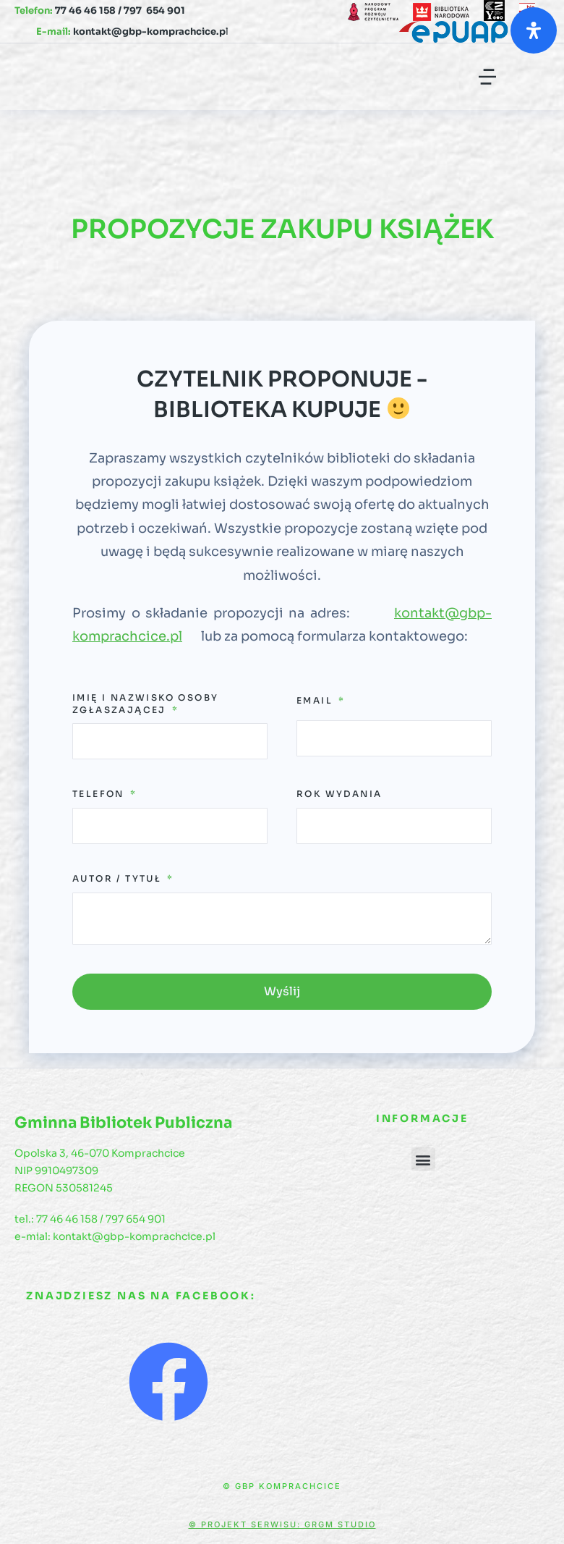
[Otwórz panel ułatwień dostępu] (533, 30)
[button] (487, 76)
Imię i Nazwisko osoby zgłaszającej (145, 703)
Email (316, 700)
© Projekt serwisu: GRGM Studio (282, 1524)
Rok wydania (339, 793)
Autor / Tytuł (119, 878)
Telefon (100, 793)
